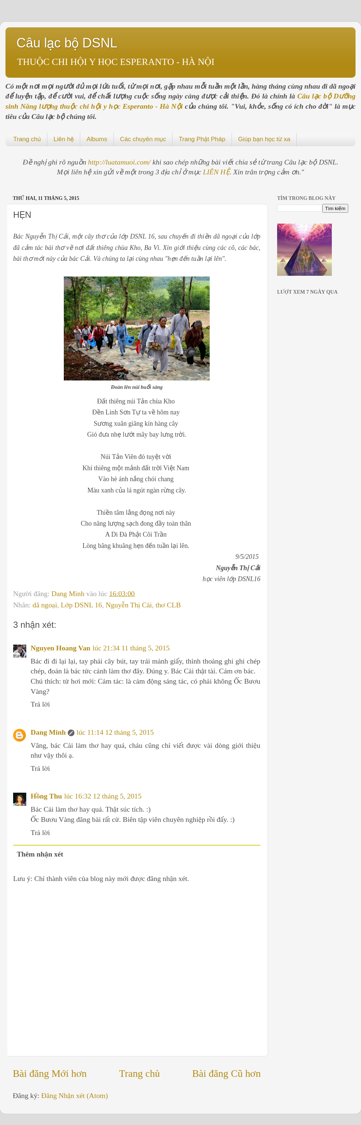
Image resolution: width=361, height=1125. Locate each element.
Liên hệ (64, 139)
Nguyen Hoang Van (60, 648)
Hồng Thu (46, 796)
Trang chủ (27, 139)
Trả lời (40, 704)
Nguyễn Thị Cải (129, 605)
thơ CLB (167, 605)
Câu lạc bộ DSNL (66, 42)
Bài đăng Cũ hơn (226, 1073)
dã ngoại (44, 605)
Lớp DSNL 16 (81, 605)
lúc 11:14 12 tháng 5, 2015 (115, 732)
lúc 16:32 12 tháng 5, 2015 (102, 796)
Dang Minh (68, 593)
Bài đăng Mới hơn (50, 1073)
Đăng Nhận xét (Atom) (74, 1095)
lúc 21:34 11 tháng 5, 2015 (131, 648)
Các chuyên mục (143, 139)
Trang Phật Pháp (202, 139)
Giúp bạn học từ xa (264, 139)
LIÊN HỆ (216, 172)
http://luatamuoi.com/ (120, 162)
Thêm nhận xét (40, 854)
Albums (96, 139)
